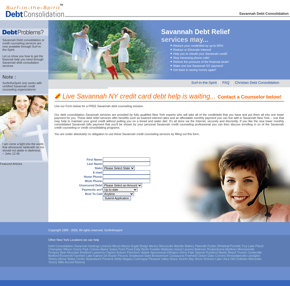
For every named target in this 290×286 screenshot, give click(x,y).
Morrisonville (246, 249)
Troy (245, 246)
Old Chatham (239, 258)
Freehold (191, 255)
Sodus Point (117, 249)
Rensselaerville (237, 255)
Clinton (201, 255)
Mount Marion (121, 246)
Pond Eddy (133, 249)
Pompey (53, 252)
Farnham (79, 255)
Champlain (55, 249)
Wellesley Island (171, 249)
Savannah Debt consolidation (21, 40)
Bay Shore (195, 258)
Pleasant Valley (159, 258)
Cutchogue (140, 258)
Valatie (145, 252)
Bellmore (200, 249)
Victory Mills (56, 262)
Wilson (67, 249)
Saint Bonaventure (156, 255)
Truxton (242, 252)
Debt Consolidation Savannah (68, 246)
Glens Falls (186, 252)
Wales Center (76, 258)
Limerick (105, 246)
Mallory (189, 246)
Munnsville (166, 246)
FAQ (225, 83)
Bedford (53, 255)
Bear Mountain (69, 252)
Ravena (80, 262)
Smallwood (136, 255)
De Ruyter (110, 255)
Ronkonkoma (215, 249)
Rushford (212, 252)
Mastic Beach (227, 252)
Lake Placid (255, 246)
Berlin (145, 249)
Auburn (121, 252)
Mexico (153, 246)
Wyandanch (94, 258)
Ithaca (174, 258)
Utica (226, 258)
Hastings (94, 246)
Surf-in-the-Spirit (204, 83)
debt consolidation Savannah (79, 114)
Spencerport (158, 252)
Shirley (52, 258)
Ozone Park (81, 249)
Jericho (183, 258)
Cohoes (94, 249)
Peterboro (133, 252)
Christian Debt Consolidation (257, 83)
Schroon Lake (213, 258)
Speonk (200, 252)
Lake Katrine (94, 255)
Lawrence (98, 252)
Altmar (62, 258)
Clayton (111, 252)
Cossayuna (176, 255)
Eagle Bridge (139, 246)
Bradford (85, 252)
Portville (235, 246)
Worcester (255, 258)
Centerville (255, 252)
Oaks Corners (217, 255)
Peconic (123, 255)
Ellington (173, 252)
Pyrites (212, 246)
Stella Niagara (123, 258)
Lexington (253, 255)
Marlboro (231, 249)
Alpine (104, 249)
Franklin (155, 249)
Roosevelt (66, 255)
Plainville (200, 246)
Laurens (188, 249)
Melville (179, 246)
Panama (107, 258)
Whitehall (223, 246)
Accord (69, 262)
